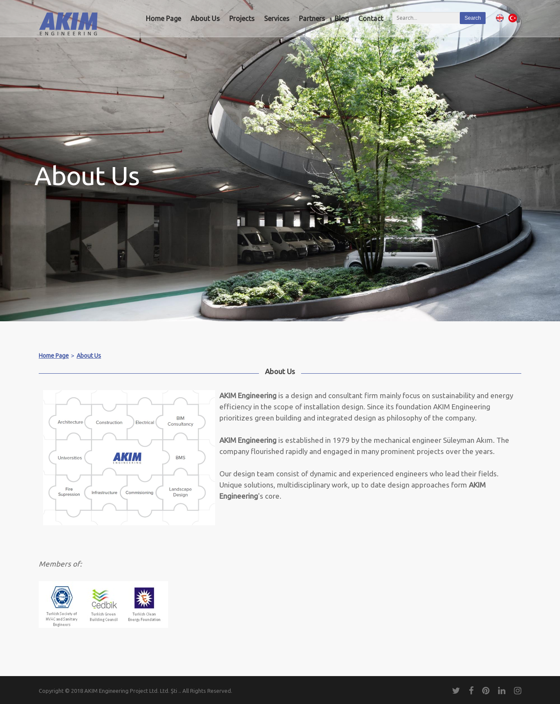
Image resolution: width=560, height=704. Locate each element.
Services (276, 18)
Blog (342, 18)
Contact (370, 18)
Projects (242, 18)
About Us (205, 18)
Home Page (163, 18)
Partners (312, 18)
